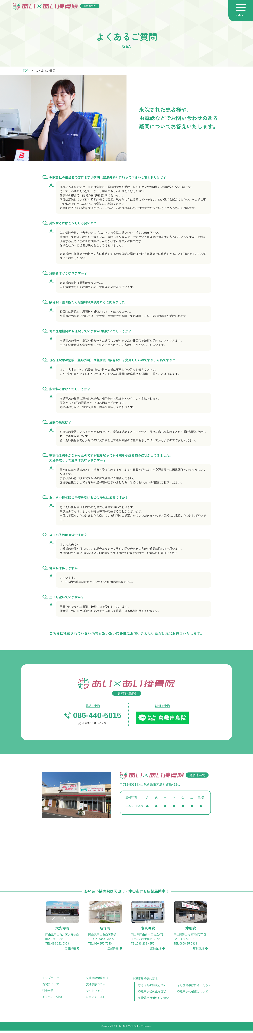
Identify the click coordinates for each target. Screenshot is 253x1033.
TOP (26, 70)
